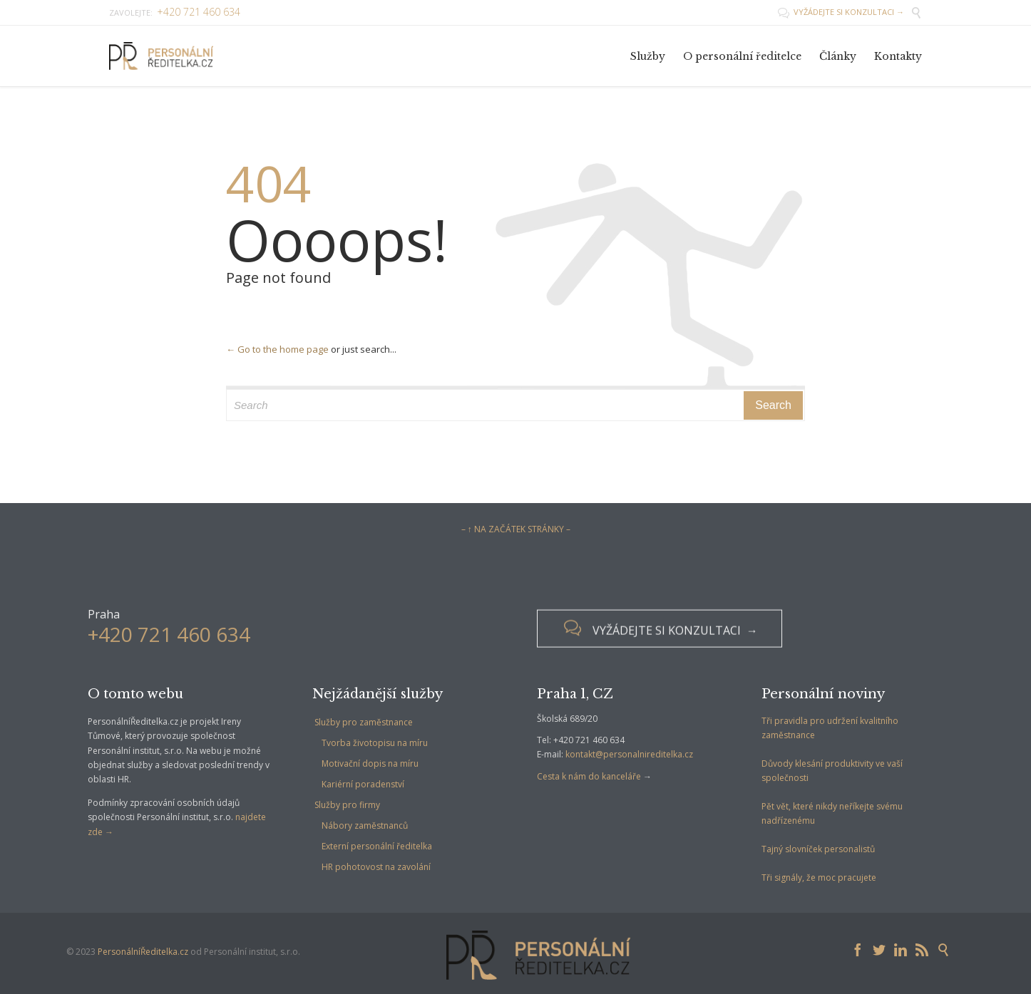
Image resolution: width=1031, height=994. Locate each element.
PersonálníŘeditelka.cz (143, 952)
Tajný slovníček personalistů (818, 849)
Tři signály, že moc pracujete (818, 877)
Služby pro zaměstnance (363, 722)
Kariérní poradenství (363, 784)
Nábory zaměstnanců (365, 825)
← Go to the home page (277, 349)
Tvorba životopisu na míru (375, 743)
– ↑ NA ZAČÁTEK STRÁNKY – (515, 529)
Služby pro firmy (347, 805)
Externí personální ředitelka (377, 846)
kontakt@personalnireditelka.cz (629, 754)
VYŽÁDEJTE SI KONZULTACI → (841, 11)
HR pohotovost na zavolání (376, 867)
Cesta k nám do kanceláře (589, 776)
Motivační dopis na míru (370, 763)
